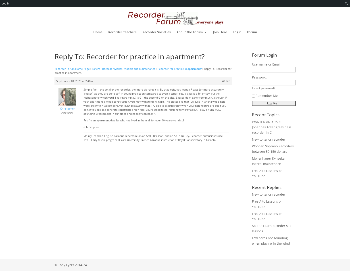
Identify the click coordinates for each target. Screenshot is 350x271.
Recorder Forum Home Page (72, 69)
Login (237, 32)
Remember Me (265, 95)
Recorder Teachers (122, 32)
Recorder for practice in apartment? (180, 69)
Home (97, 32)
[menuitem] (346, 3)
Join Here (220, 32)
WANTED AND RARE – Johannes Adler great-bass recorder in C (272, 127)
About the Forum (190, 32)
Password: (259, 77)
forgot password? (263, 88)
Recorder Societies (156, 32)
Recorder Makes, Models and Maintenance (128, 69)
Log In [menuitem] (6, 3)
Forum (252, 32)
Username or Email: (266, 64)
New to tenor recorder (268, 139)
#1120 (226, 81)
